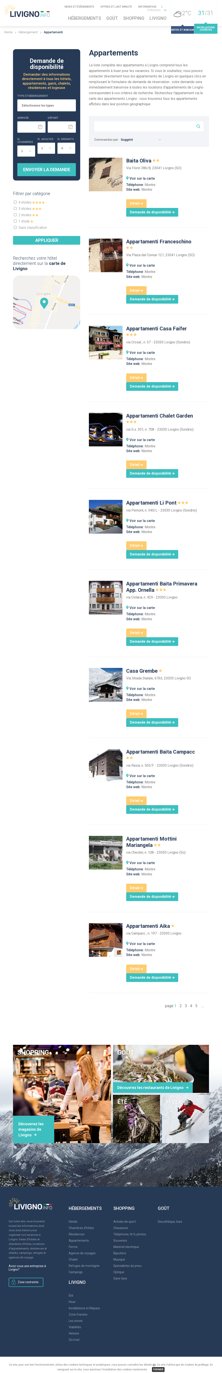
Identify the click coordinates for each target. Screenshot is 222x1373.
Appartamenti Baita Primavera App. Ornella (161, 587)
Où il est (74, 1339)
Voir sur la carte (142, 178)
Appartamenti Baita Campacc (160, 755)
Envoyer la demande (46, 169)
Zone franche (78, 1314)
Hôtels (73, 1221)
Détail (136, 203)
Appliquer (46, 240)
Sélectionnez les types (38, 105)
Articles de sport (124, 1221)
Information (147, 6)
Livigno (158, 18)
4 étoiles (31, 202)
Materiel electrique (126, 1247)
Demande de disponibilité (152, 212)
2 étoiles (28, 215)
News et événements (79, 6)
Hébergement (28, 32)
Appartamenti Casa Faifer (156, 332)
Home (8, 32)
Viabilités (75, 1327)
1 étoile (25, 221)
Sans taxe (120, 1278)
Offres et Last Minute (116, 6)
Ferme (73, 1247)
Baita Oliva (143, 161)
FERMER (158, 1369)
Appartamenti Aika (150, 926)
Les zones (76, 1321)
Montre (150, 185)
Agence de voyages (82, 1253)
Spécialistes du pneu (127, 1266)
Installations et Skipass (84, 1308)
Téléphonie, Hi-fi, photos (129, 1234)
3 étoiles (29, 209)
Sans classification (32, 228)
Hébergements (84, 18)
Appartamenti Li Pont (157, 503)
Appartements (79, 1240)
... (202, 1006)
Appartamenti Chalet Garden (159, 419)
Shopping (133, 18)
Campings (76, 1272)
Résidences (77, 1234)
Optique (118, 1272)
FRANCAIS (154, 10)
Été (71, 1295)
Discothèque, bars (170, 1221)
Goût (112, 18)
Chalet (73, 1259)
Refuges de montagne (84, 1266)
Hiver (72, 1302)
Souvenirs (120, 1240)
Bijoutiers (119, 1253)
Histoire (74, 1333)
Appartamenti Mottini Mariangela (151, 842)
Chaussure (120, 1228)
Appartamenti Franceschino (158, 245)
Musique (119, 1259)
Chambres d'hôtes (81, 1228)
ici (154, 1364)
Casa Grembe (144, 671)
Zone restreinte (27, 1282)
